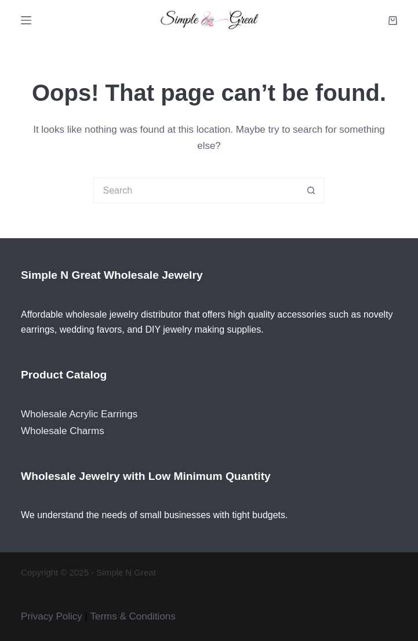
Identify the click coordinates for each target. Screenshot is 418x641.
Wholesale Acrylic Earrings (79, 414)
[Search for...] (196, 190)
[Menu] (26, 20)
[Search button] (312, 190)
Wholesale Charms (62, 430)
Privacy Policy (51, 616)
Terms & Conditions (132, 616)
